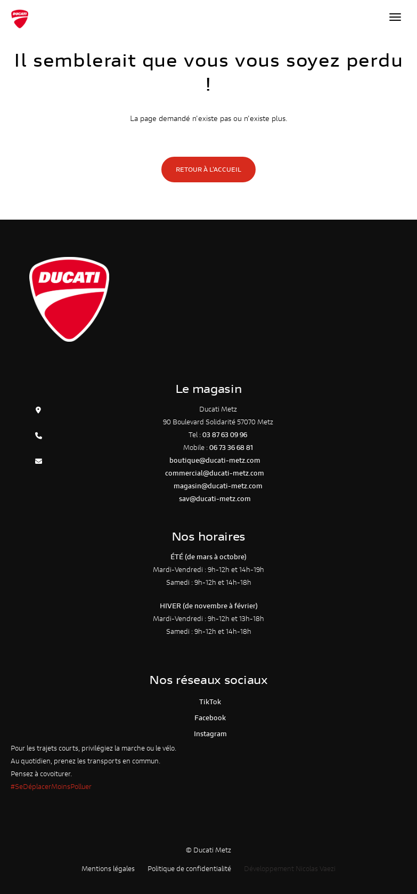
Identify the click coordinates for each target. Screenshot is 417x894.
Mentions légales (108, 868)
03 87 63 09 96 (224, 434)
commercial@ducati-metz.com (214, 473)
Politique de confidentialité (189, 868)
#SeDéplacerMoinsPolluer (51, 786)
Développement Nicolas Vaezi (290, 868)
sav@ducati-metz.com (215, 498)
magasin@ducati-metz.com (218, 485)
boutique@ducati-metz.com (214, 460)
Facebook (208, 717)
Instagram (209, 733)
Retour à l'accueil (208, 169)
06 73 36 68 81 (231, 447)
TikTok (208, 701)
